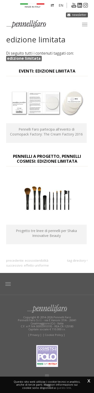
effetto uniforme (36, 265)
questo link (63, 388)
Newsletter (79, 15)
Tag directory (76, 260)
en (61, 5)
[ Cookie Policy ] (54, 335)
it (52, 5)
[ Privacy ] (34, 335)
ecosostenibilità (36, 260)
